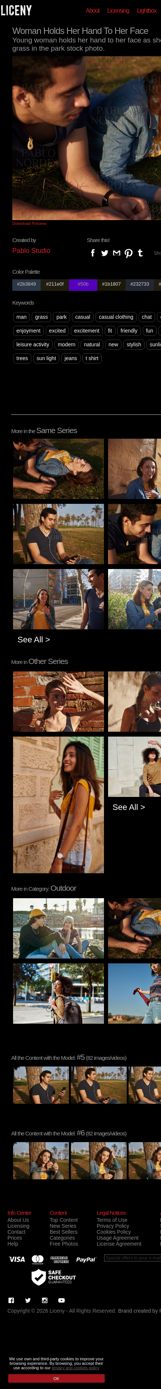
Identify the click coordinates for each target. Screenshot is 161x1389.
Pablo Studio (31, 250)
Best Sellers (64, 1232)
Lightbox (147, 10)
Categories (62, 1238)
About (93, 10)
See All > (34, 639)
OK (56, 1378)
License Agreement (119, 1244)
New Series (63, 1226)
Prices (14, 1238)
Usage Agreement (117, 1238)
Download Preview (29, 223)
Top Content (64, 1220)
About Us (18, 1220)
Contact (16, 1232)
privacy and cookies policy (76, 1368)
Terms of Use (112, 1220)
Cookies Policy (114, 1232)
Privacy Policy (113, 1226)
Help (12, 1244)
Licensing (118, 10)
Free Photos (64, 1244)
